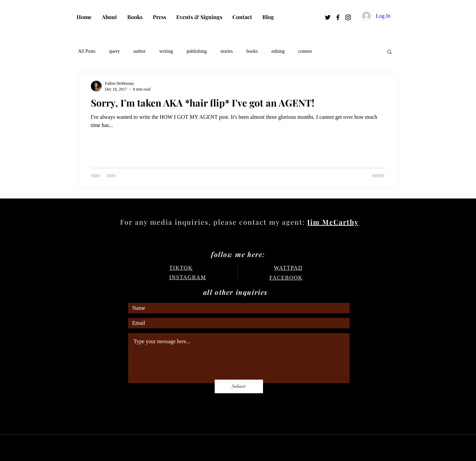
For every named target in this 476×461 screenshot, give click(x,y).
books (252, 51)
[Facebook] (338, 17)
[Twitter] (327, 17)
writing (166, 51)
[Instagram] (348, 17)
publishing (197, 51)
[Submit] (239, 386)
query (114, 51)
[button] (389, 52)
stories (226, 51)
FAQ (132, 412)
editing (278, 51)
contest (305, 51)
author (139, 51)
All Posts (87, 51)
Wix (297, 448)
